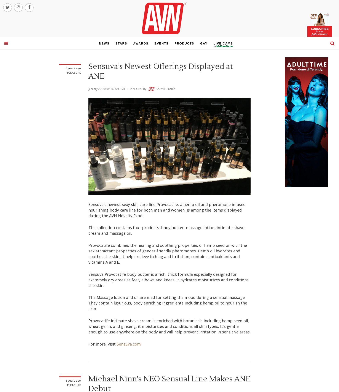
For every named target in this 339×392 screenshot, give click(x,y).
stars (121, 43)
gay (204, 43)
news (104, 43)
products (184, 43)
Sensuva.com (129, 344)
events (161, 43)
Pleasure (74, 73)
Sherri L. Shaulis (166, 89)
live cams (223, 46)
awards (140, 43)
